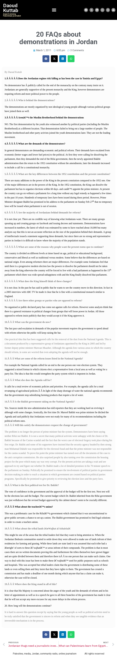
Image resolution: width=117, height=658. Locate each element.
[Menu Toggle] (54, 10)
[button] (46, 58)
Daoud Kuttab (10, 8)
